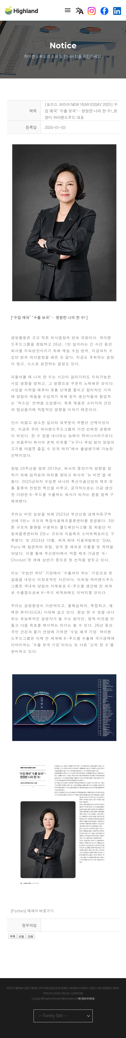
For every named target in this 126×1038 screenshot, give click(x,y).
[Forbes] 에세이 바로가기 (32, 911)
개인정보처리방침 (85, 998)
